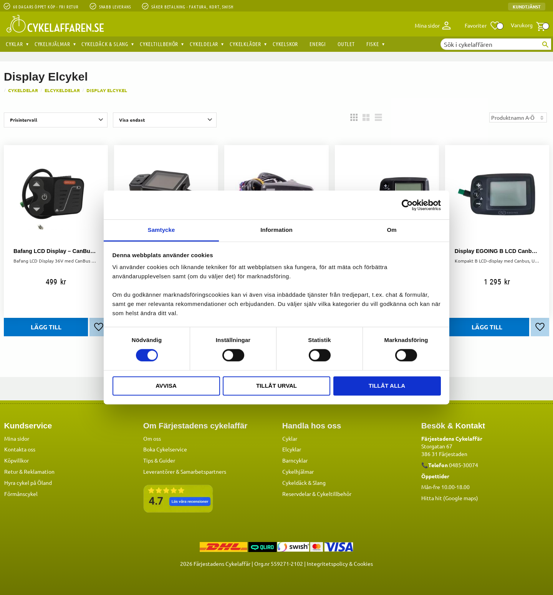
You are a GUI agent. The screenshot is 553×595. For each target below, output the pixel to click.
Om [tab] (391, 229)
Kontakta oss (19, 448)
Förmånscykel (21, 493)
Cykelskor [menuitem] (285, 43)
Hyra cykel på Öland (28, 482)
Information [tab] (276, 229)
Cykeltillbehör (334, 493)
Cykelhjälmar (298, 471)
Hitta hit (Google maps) (449, 497)
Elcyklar (291, 448)
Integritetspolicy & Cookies (340, 563)
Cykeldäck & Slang (304, 482)
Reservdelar (296, 493)
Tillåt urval (276, 385)
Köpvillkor (16, 459)
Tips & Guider (159, 459)
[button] (482, 25)
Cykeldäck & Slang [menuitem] (104, 43)
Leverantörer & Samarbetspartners (184, 471)
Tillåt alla (387, 385)
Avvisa (166, 385)
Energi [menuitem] (318, 43)
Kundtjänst (527, 6)
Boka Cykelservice (165, 448)
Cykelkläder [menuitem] (245, 43)
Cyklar (289, 438)
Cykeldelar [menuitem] (204, 43)
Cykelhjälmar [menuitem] (52, 43)
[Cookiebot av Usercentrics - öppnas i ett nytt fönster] (407, 205)
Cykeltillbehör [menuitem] (159, 43)
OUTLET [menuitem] (346, 43)
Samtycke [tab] (161, 229)
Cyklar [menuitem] (14, 43)
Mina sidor (16, 438)
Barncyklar (295, 459)
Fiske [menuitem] (372, 43)
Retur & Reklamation (29, 471)
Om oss (152, 438)
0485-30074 (463, 464)
